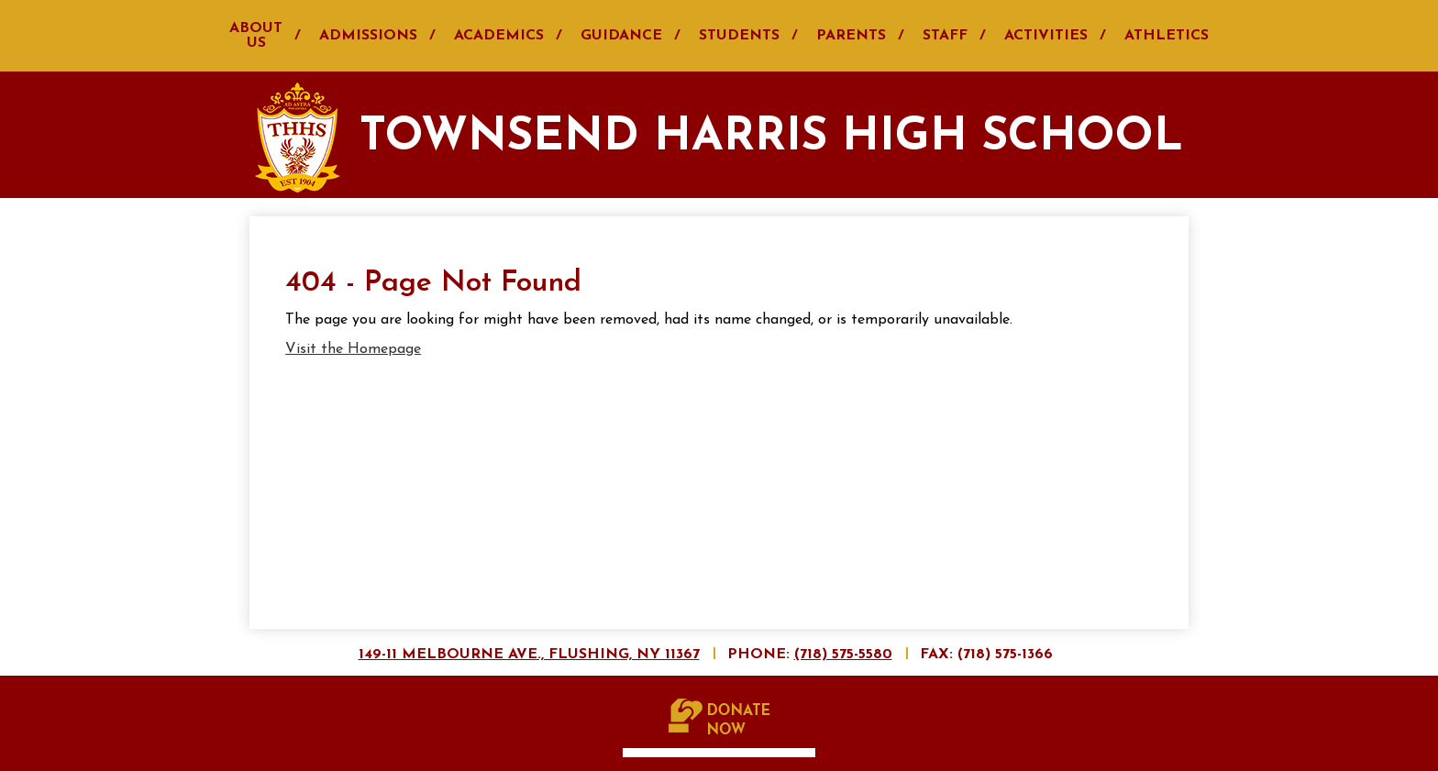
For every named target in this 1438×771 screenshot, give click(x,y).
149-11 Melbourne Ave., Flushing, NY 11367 (529, 654)
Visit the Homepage (353, 349)
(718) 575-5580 (843, 654)
